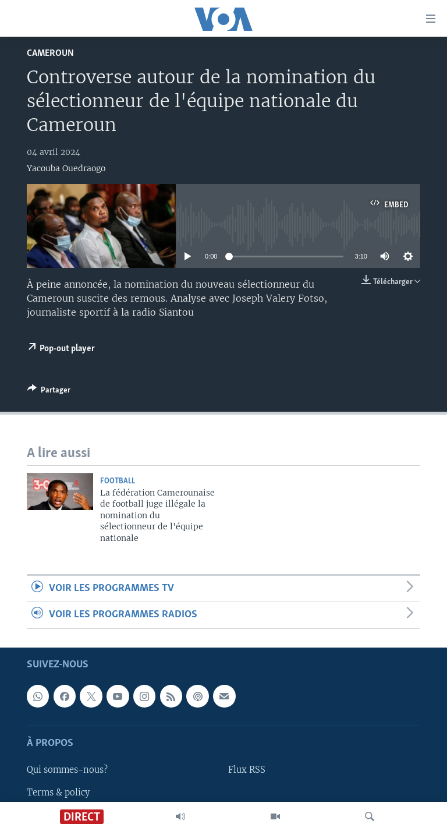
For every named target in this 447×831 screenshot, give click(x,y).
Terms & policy (58, 792)
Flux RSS (246, 770)
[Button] (48, 392)
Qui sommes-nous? (67, 770)
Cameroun (50, 53)
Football (117, 481)
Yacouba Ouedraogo (66, 168)
